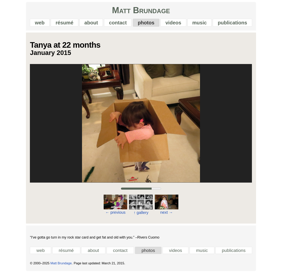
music (199, 22)
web (39, 22)
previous (115, 212)
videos (173, 22)
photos (146, 22)
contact (118, 22)
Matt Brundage (141, 10)
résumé (64, 22)
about (91, 22)
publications (232, 22)
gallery (141, 212)
